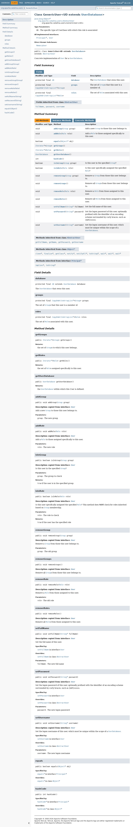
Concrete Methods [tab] (84, 120)
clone (38, 254)
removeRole (59, 191)
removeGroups (60, 183)
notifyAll (81, 254)
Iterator (39, 146)
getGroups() (10, 52)
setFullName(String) (13, 96)
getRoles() (9, 56)
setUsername (59, 225)
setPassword (59, 212)
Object (64, 141)
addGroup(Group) (12, 64)
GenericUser (32, 8)
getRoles (58, 150)
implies (39, 265)
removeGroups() (11, 84)
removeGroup (59, 176)
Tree (21, 3)
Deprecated (30, 3)
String (69, 207)
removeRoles (59, 199)
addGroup (58, 129)
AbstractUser (49, 54)
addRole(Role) (10, 68)
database (8, 36)
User (51, 38)
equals (57, 141)
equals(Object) (11, 109)
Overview (5, 3)
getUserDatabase (61, 154)
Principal (41, 38)
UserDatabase (91, 14)
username (60, 107)
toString (93, 254)
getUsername (77, 242)
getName (52, 242)
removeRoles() (11, 92)
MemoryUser (41, 45)
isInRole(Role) (10, 76)
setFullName (59, 207)
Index (38, 3)
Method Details (9, 48)
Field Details (8, 32)
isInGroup (58, 163)
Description (8, 20)
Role (60, 96)
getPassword (64, 242)
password (50, 107)
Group (61, 88)
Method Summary (10, 28)
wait (103, 254)
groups (7, 40)
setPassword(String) (13, 101)
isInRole (58, 168)
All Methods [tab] (42, 120)
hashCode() (9, 113)
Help (53, 3)
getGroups (58, 146)
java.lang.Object (41, 19)
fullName (39, 107)
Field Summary (9, 24)
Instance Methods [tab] (62, 120)
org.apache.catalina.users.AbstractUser (56, 21)
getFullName (41, 242)
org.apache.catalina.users (12, 8)
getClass (59, 254)
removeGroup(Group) (14, 80)
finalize (48, 254)
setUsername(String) (13, 105)
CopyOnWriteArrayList (45, 88)
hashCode (58, 159)
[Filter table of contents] (20, 14)
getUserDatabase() (13, 60)
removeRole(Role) (12, 88)
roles (7, 44)
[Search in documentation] (113, 8)
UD (53, 80)
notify (70, 254)
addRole (57, 134)
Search (46, 3)
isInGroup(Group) (12, 72)
